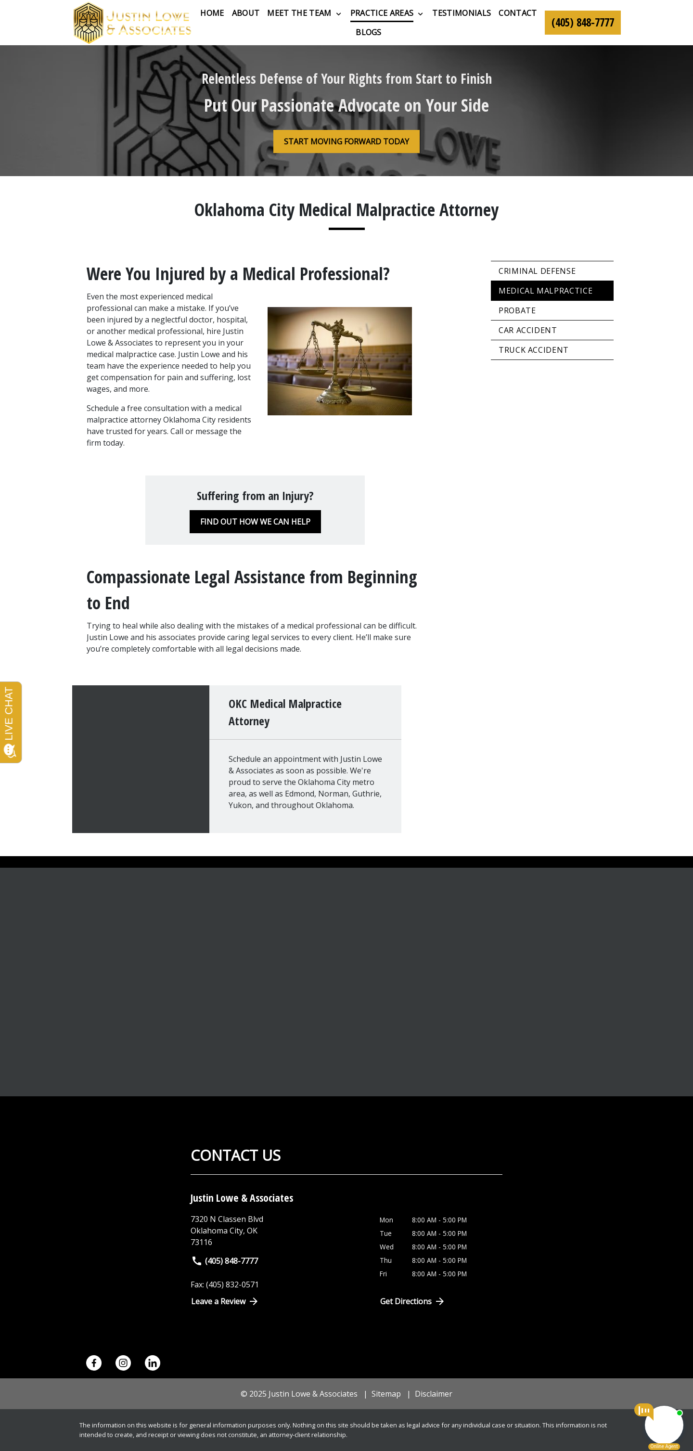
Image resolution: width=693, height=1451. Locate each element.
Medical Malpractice (545, 290)
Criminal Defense (537, 271)
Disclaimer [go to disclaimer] (433, 1393)
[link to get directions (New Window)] (278, 1230)
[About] (246, 13)
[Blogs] (368, 32)
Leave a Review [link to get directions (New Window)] (225, 1301)
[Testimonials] (461, 13)
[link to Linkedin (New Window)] (152, 1363)
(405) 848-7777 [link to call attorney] (224, 1261)
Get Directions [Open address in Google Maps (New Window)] (413, 1301)
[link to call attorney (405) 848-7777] (583, 23)
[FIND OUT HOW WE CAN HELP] (255, 521)
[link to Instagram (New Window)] (123, 1363)
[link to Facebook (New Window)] (94, 1363)
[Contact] (517, 13)
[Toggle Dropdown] (338, 13)
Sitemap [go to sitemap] (386, 1393)
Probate (517, 310)
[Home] (212, 13)
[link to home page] (132, 22)
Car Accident (528, 330)
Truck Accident (534, 350)
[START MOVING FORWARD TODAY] (346, 141)
